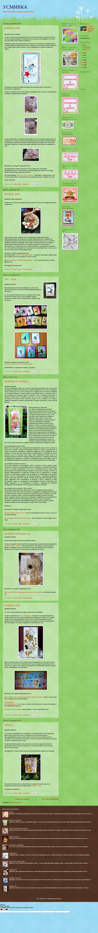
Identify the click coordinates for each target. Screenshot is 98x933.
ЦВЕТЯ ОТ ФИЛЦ (14, 837)
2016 (82, 60)
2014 (82, 64)
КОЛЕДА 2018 (12, 605)
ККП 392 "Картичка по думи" (18, 518)
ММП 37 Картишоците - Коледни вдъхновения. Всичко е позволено (24, 697)
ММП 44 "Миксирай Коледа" (24, 255)
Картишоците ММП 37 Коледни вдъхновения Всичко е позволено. (24, 592)
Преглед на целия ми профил (91, 30)
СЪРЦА (11, 812)
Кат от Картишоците (26, 615)
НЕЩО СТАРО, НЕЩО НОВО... (17, 861)
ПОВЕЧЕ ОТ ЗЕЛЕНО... (17, 381)
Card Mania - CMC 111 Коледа (13, 709)
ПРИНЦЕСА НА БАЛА (15, 878)
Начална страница (22, 799)
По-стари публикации (50, 799)
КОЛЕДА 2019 (12, 194)
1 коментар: (25, 184)
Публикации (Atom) (16, 802)
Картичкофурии (9, 702)
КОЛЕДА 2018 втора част (18, 533)
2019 (82, 53)
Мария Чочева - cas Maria (13, 545)
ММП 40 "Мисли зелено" (15, 513)
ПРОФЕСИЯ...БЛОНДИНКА (16, 845)
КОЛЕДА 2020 (12, 28)
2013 (82, 67)
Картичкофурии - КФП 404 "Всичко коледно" (20, 260)
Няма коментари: (28, 269)
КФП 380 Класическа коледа (13, 704)
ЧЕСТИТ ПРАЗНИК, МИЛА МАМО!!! (18, 828)
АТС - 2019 (10, 279)
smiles (91, 26)
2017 (82, 57)
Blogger (59, 898)
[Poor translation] (6, 909)
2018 (82, 55)
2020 (82, 45)
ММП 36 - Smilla (36, 785)
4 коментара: (26, 793)
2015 (82, 62)
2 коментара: (26, 371)
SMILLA (9, 725)
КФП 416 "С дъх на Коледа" (25, 175)
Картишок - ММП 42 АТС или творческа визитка (18, 364)
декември (86, 47)
